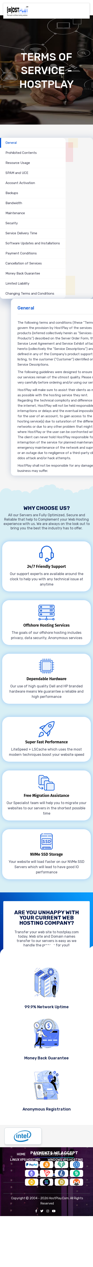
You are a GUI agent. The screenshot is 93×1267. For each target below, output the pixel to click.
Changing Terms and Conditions (29, 293)
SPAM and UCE (16, 173)
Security (11, 223)
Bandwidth (13, 203)
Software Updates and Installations (32, 243)
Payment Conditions (21, 253)
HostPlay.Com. (59, 1198)
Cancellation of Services (23, 263)
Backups (11, 193)
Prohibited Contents (21, 153)
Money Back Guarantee (22, 273)
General (11, 143)
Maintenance (15, 213)
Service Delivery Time (21, 233)
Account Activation (20, 183)
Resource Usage (17, 163)
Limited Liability (17, 283)
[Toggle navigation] (83, 8)
